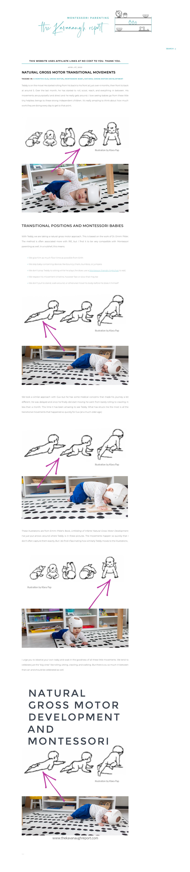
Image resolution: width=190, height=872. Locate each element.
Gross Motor (57, 79)
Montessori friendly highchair (104, 270)
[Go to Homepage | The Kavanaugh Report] (95, 40)
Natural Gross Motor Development (103, 79)
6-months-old (40, 79)
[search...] (171, 49)
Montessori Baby (74, 79)
